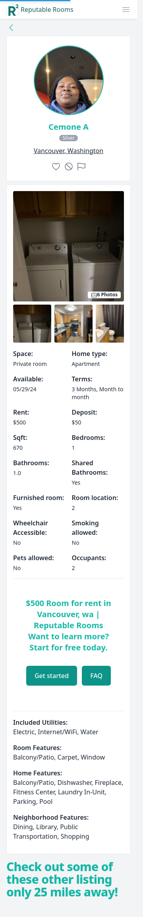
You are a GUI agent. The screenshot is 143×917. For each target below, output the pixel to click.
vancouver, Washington (68, 150)
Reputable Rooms (39, 9)
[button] (126, 9)
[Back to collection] (11, 27)
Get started (52, 675)
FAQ (96, 675)
